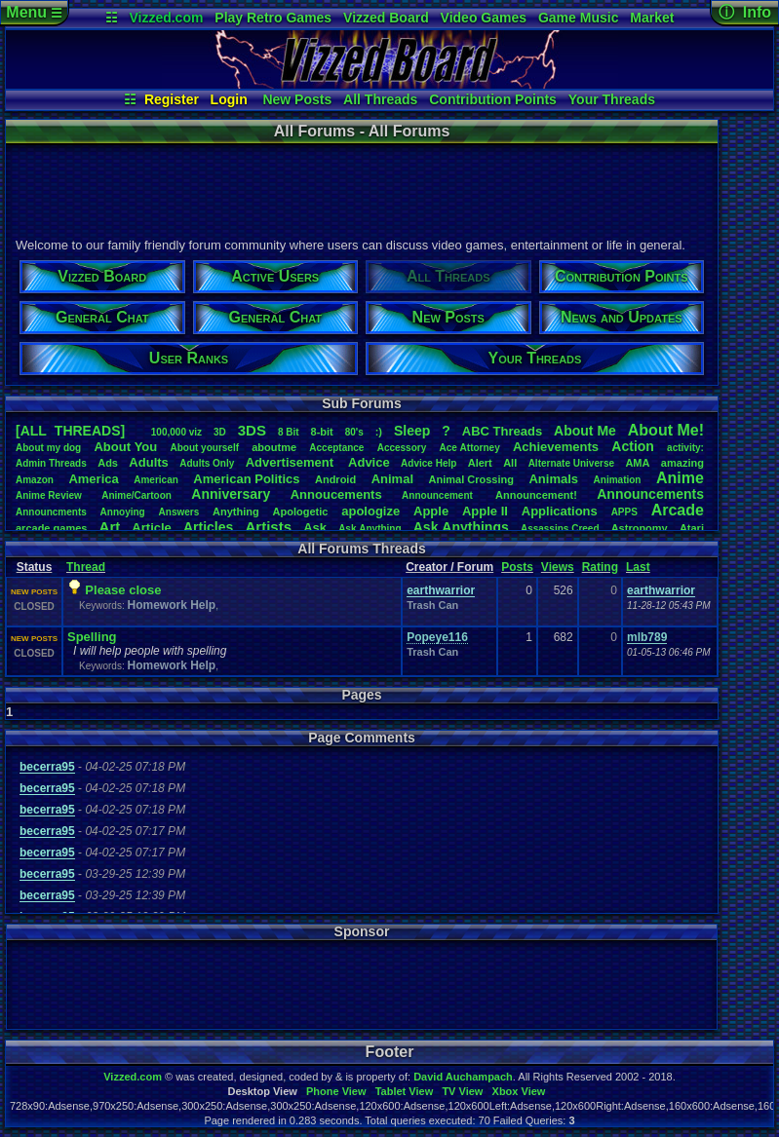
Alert (480, 463)
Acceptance (336, 447)
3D (220, 432)
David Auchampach (463, 1076)
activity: (685, 447)
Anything (236, 511)
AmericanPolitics (246, 479)
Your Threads (611, 99)
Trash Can (432, 605)
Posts (517, 567)
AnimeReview (49, 495)
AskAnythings (461, 527)
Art (110, 526)
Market (652, 17)
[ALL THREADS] (70, 430)
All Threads (380, 99)
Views (557, 567)
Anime (680, 478)
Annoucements (336, 494)
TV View (462, 1091)
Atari (692, 528)
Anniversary (230, 494)
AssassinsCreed (560, 528)
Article (151, 527)
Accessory (402, 447)
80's (354, 432)
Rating (600, 567)
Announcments (51, 512)
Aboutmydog (48, 447)
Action (632, 446)
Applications (560, 511)
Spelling (92, 636)
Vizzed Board (386, 17)
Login (229, 99)
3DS (252, 430)
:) (378, 431)
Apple (430, 511)
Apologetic (301, 511)
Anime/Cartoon (136, 495)
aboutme (274, 447)
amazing (682, 463)
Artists (268, 526)
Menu (33, 12)
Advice (369, 462)
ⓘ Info (745, 12)
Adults (148, 462)
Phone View (336, 1091)
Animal (392, 479)
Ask (315, 527)
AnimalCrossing (471, 479)
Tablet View (404, 1091)
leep (412, 430)
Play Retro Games (272, 17)
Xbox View (519, 1091)
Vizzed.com (166, 17)
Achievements (556, 446)
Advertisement (291, 462)
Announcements (650, 494)
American (156, 479)
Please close (123, 590)
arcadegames (51, 528)
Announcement (439, 495)
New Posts (296, 99)
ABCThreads (502, 431)
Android (335, 479)
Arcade (677, 510)
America (93, 479)
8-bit (322, 431)
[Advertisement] (361, 188)
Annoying (122, 512)
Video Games (483, 17)
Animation (618, 479)
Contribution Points (493, 99)
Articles (208, 527)
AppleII (485, 511)
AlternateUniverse (571, 463)
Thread (85, 567)
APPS (624, 512)
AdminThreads (51, 463)
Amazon (35, 479)
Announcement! (536, 495)
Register (171, 99)
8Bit (288, 432)
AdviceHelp (428, 463)
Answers (179, 512)
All (510, 463)
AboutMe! (666, 430)
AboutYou (125, 446)
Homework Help (171, 605)
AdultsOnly (206, 463)
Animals (553, 479)
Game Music (578, 17)
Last (638, 567)
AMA (637, 463)
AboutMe (585, 430)
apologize (370, 511)
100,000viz (176, 432)
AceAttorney (469, 447)
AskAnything (369, 528)
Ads (107, 463)
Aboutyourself (204, 447)
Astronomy (639, 528)
